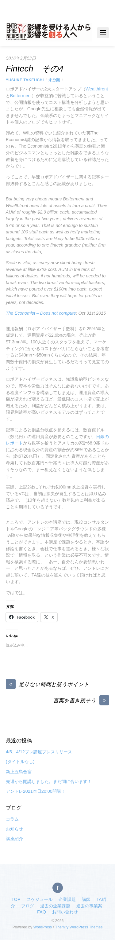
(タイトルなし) (20, 761)
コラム (12, 819)
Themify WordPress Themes (79, 927)
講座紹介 (14, 838)
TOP (15, 899)
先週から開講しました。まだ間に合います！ (49, 781)
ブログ (27, 905)
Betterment (21, 95)
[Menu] (103, 32)
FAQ (41, 911)
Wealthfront (97, 88)
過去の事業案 (89, 905)
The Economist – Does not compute (41, 313)
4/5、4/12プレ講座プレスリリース (39, 751)
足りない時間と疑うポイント (47, 685)
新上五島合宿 (19, 771)
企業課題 (67, 899)
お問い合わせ (65, 911)
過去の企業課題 (55, 905)
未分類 (54, 80)
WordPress (42, 927)
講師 (86, 899)
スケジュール (39, 899)
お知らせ (14, 828)
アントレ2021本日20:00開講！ (35, 791)
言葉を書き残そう (81, 701)
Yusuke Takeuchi (25, 80)
